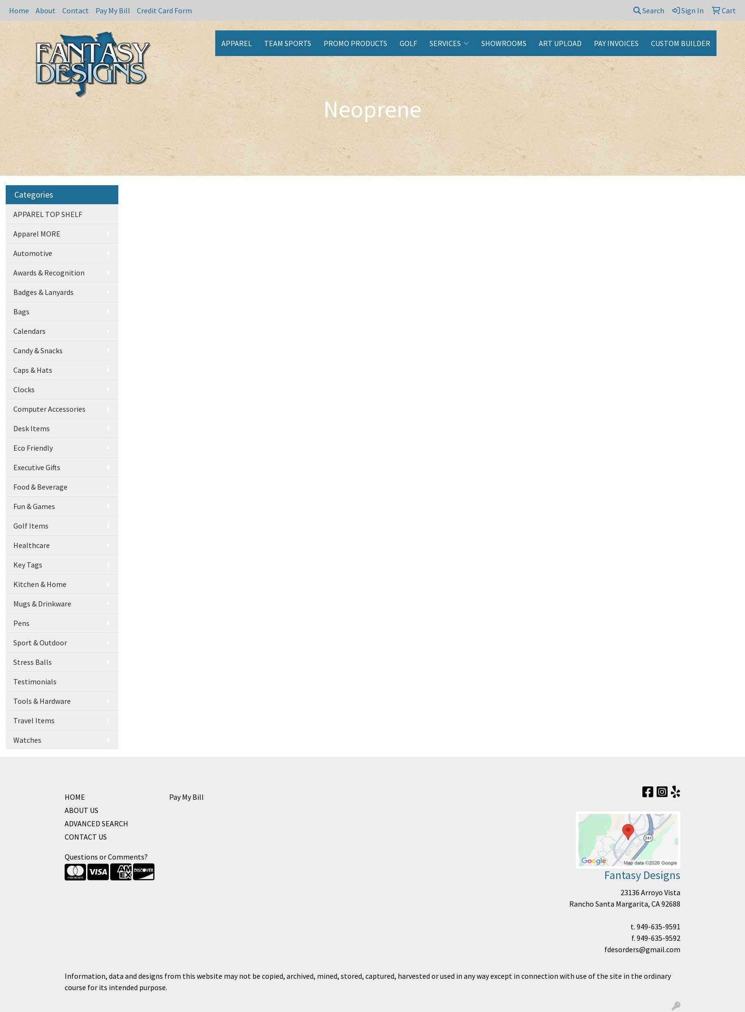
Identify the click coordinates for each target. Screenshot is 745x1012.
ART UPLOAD (560, 43)
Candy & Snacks (38, 350)
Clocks (24, 389)
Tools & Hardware (42, 701)
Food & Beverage (40, 487)
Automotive (32, 253)
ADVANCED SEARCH (96, 823)
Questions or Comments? (106, 856)
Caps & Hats (32, 370)
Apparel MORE (36, 233)
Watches (27, 740)
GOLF (408, 43)
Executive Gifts (36, 467)
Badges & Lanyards (43, 292)
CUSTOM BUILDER (680, 43)
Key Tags (27, 564)
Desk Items (31, 428)
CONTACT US (86, 837)
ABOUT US (81, 810)
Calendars (29, 331)
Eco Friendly (33, 448)
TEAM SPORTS (287, 43)
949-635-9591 (658, 926)
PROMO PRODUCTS (355, 43)
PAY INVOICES (616, 43)
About (46, 10)
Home (19, 10)
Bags (21, 311)
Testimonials (35, 681)
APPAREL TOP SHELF (47, 214)
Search (648, 10)
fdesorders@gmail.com (642, 949)
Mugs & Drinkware (42, 603)
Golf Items (30, 525)
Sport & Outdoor (40, 642)
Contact (75, 10)
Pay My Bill (113, 10)
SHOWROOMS (503, 43)
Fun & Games (34, 506)
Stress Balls (32, 662)
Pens (21, 623)
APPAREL (236, 43)
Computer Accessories (49, 409)
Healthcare (31, 545)
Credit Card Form (164, 10)
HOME (75, 797)
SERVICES (449, 43)
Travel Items (34, 720)
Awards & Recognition (49, 272)
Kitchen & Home (40, 584)
